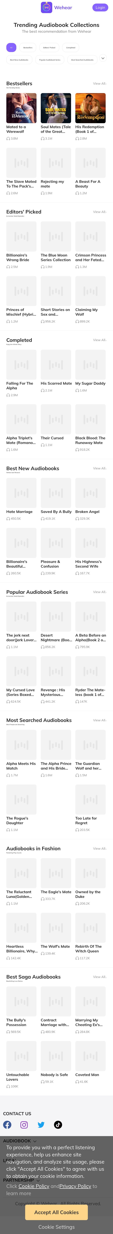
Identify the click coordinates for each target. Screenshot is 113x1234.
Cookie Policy (34, 1186)
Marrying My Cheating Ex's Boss (87, 1041)
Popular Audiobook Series (49, 60)
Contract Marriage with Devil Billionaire (55, 1041)
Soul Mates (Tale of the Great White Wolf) (56, 132)
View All (99, 83)
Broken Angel (87, 519)
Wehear (63, 7)
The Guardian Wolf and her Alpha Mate (87, 780)
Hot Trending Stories (13, 88)
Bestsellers (27, 47)
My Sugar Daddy (90, 388)
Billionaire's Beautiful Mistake (16, 575)
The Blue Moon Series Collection (56, 260)
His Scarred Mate (56, 388)
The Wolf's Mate (55, 961)
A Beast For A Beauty (87, 186)
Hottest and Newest (13, 479)
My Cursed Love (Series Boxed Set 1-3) (20, 705)
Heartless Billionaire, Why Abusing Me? (20, 966)
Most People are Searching (15, 735)
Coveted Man (87, 1092)
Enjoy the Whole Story (13, 349)
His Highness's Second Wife (88, 572)
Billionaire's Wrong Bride (17, 260)
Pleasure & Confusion (50, 572)
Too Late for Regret (86, 833)
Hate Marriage (19, 519)
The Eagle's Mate (56, 906)
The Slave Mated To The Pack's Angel (21, 188)
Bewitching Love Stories (14, 996)
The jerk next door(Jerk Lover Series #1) (20, 650)
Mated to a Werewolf (16, 130)
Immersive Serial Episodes (15, 218)
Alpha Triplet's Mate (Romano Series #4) (19, 449)
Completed (70, 47)
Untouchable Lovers (17, 1094)
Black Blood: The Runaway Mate (90, 447)
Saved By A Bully (56, 519)
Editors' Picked (49, 47)
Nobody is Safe (54, 1092)
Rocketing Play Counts (13, 866)
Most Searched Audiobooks (82, 60)
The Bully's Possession (16, 1039)
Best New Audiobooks (19, 60)
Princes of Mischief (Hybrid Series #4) (21, 319)
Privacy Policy (75, 1186)
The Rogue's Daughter (17, 833)
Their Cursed (52, 444)
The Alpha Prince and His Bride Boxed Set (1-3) (56, 780)
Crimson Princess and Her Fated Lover (90, 263)
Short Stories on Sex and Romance (55, 319)
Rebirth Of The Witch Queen (88, 964)
